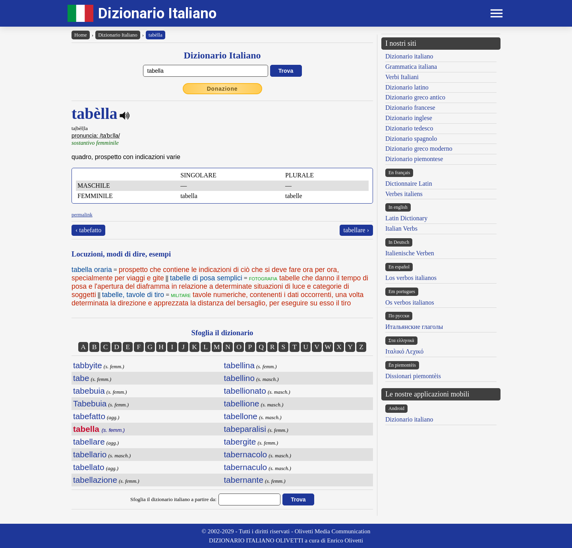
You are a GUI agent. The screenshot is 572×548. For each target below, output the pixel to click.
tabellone (240, 416)
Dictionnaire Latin (408, 183)
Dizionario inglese (408, 118)
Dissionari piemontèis (413, 376)
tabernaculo (245, 467)
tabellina (239, 365)
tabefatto (89, 416)
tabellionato (245, 390)
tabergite (240, 441)
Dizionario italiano (409, 56)
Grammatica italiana (411, 66)
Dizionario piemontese (414, 158)
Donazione (222, 89)
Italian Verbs (401, 228)
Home (80, 35)
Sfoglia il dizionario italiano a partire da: (173, 499)
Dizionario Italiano (157, 13)
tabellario (89, 454)
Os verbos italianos (409, 302)
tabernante (243, 479)
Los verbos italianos (411, 277)
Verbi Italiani (402, 77)
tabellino (239, 378)
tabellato (88, 467)
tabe (81, 378)
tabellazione (95, 479)
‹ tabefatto (88, 230)
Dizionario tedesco (409, 128)
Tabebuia (89, 403)
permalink (82, 215)
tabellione (241, 403)
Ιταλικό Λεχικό (404, 351)
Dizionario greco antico (415, 97)
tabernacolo (245, 454)
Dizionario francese (410, 107)
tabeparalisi (245, 428)
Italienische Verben (409, 253)
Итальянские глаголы (414, 326)
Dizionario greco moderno (418, 148)
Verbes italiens (404, 193)
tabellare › (356, 230)
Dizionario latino (407, 87)
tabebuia (89, 390)
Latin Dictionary (406, 218)
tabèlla (155, 35)
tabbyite (87, 365)
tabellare (89, 441)
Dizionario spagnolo (411, 138)
